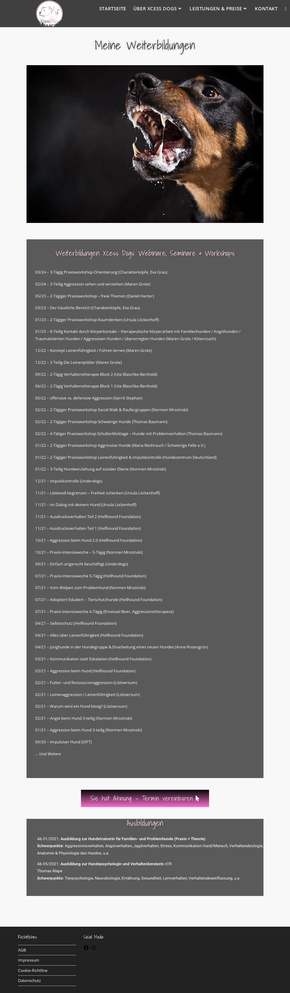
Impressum (28, 960)
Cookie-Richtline (33, 970)
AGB (22, 950)
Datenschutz (29, 980)
